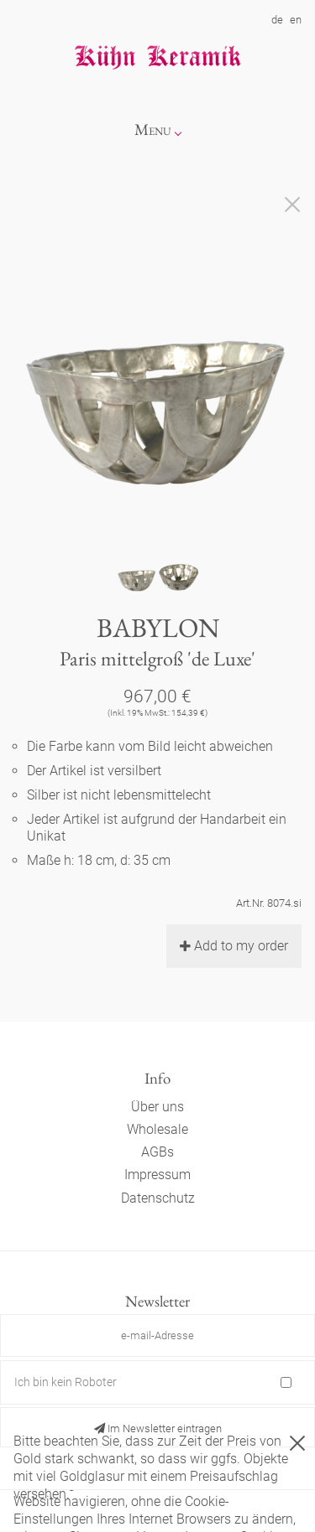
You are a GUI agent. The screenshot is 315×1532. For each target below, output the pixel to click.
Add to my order (234, 946)
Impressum (157, 1175)
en (296, 19)
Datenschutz (158, 1198)
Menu (152, 129)
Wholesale (157, 1129)
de (277, 19)
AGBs (157, 1152)
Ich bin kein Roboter (65, 1382)
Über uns (157, 1107)
